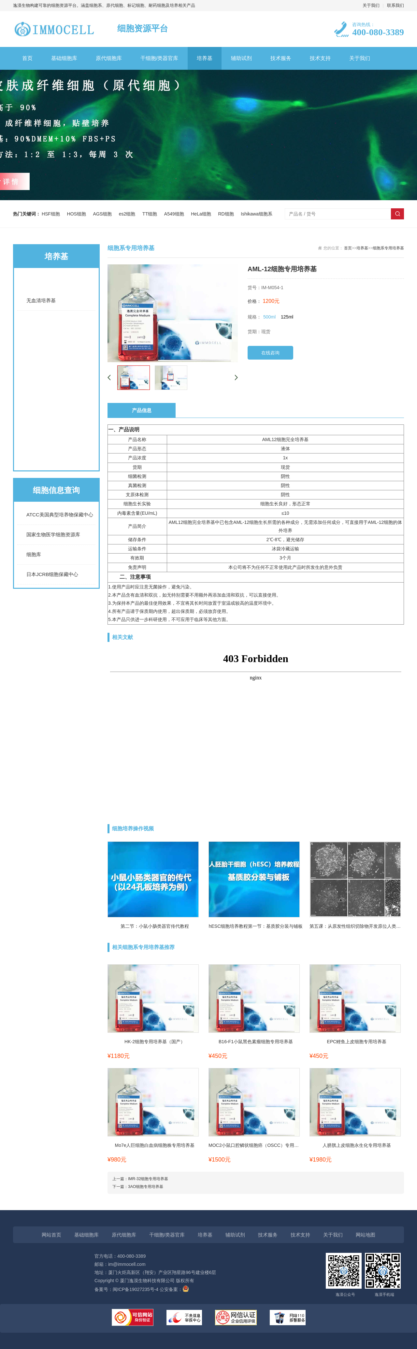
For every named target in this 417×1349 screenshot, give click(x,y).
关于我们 (371, 5)
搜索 (397, 213)
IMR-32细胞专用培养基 (148, 1179)
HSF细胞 (52, 213)
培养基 (204, 58)
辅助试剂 (241, 58)
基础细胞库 (64, 58)
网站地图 (365, 1235)
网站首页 (51, 1235)
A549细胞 (175, 213)
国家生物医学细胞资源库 (53, 534)
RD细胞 (227, 213)
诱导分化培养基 (56, 405)
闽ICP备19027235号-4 (135, 1289)
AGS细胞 (103, 213)
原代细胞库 (109, 58)
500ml (269, 316)
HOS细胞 (78, 213)
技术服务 (280, 58)
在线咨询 (270, 352)
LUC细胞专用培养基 (56, 379)
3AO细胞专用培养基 (145, 1186)
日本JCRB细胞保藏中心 (52, 574)
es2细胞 (128, 213)
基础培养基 (56, 281)
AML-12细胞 (245, 522)
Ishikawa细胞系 (256, 213)
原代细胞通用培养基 (56, 431)
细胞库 (33, 554)
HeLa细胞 (202, 213)
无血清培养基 (41, 300)
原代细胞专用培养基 (56, 457)
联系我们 (395, 5)
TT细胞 (151, 213)
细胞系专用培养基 (56, 353)
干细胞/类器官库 (159, 58)
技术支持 (320, 58)
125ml (287, 316)
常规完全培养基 (56, 327)
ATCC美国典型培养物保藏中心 (59, 514)
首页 (27, 58)
